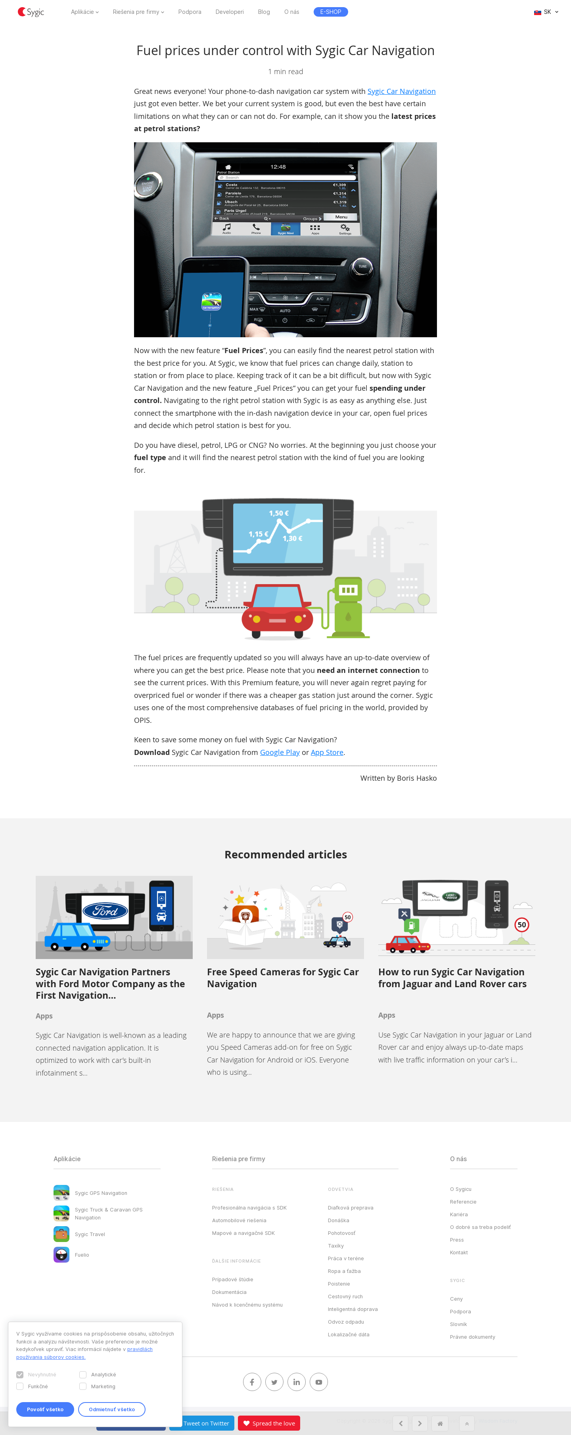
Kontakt (459, 1252)
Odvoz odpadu (346, 1321)
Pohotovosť (341, 1233)
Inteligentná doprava (353, 1309)
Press (457, 1239)
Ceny (456, 1299)
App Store (327, 752)
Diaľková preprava (351, 1207)
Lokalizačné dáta (349, 1334)
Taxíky (336, 1245)
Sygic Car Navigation (402, 91)
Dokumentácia (229, 1292)
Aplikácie (82, 12)
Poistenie (339, 1283)
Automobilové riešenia (239, 1220)
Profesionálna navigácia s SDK (249, 1207)
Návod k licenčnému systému (247, 1304)
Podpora (189, 12)
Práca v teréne (346, 1258)
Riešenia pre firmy (136, 12)
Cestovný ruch (345, 1296)
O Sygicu (460, 1189)
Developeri (230, 12)
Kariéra (459, 1214)
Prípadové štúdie (232, 1279)
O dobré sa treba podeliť (480, 1227)
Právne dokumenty (472, 1337)
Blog (264, 12)
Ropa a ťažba (344, 1271)
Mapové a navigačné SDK (243, 1233)
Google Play (280, 752)
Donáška (338, 1220)
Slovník (458, 1324)
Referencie (463, 1201)
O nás (291, 12)
